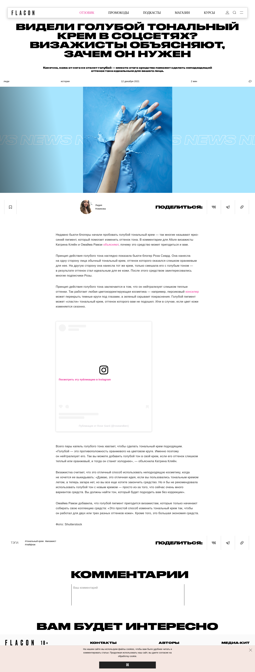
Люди (6, 81)
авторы (169, 642)
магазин (182, 13)
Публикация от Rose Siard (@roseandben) (104, 425)
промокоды (118, 13)
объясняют (111, 244)
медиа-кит (236, 642)
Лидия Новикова (100, 207)
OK (127, 665)
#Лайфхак (30, 544)
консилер (192, 291)
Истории (65, 81)
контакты (103, 642)
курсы (209, 13)
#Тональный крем (34, 541)
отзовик (87, 13)
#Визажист (50, 541)
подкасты (152, 13)
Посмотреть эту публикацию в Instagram (85, 379)
